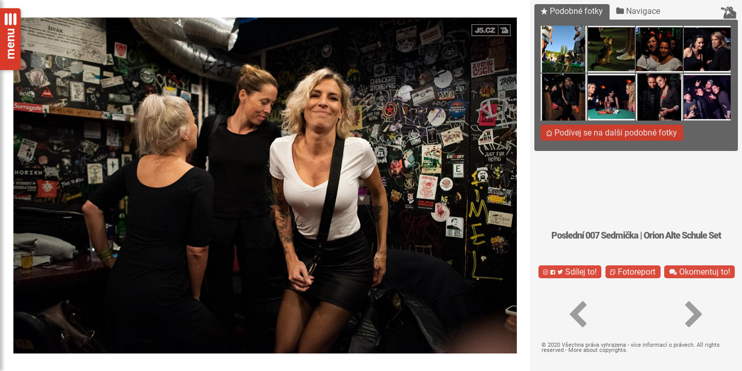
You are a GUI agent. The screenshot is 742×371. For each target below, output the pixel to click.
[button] (578, 314)
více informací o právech (662, 345)
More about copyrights (597, 350)
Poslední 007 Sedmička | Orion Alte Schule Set (636, 235)
